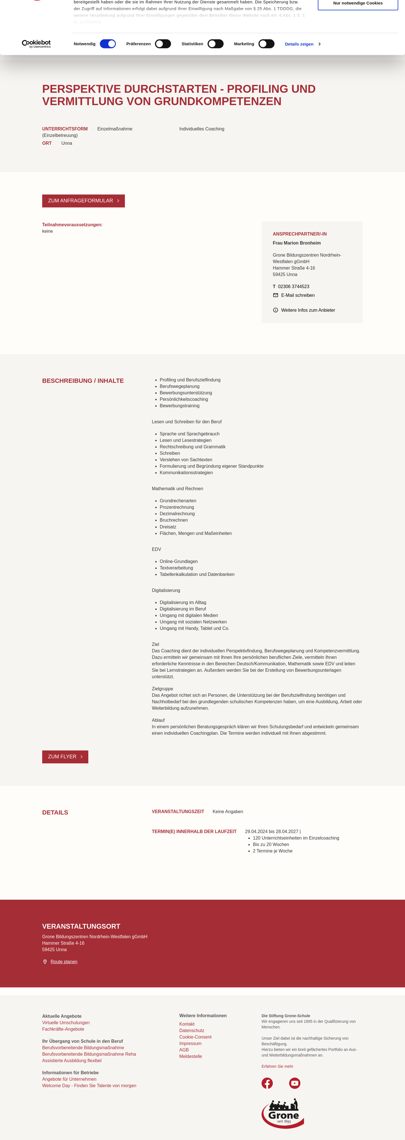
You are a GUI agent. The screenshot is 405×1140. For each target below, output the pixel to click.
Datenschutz (191, 1030)
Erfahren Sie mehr (277, 1066)
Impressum (190, 1043)
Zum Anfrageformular (81, 200)
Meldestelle (190, 1056)
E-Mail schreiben (298, 295)
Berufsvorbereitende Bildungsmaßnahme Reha (89, 1054)
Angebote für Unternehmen (69, 1079)
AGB (184, 1050)
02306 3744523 (293, 286)
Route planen (64, 961)
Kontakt (187, 1024)
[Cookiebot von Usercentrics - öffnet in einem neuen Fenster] (36, 90)
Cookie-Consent (195, 1037)
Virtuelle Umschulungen (66, 1022)
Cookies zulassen (358, 14)
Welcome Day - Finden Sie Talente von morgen (89, 1085)
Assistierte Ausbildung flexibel (72, 1060)
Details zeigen (299, 89)
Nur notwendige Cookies (358, 48)
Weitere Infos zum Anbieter (308, 310)
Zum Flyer (63, 756)
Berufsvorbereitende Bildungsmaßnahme (83, 1047)
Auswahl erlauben (358, 31)
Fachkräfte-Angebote (63, 1029)
